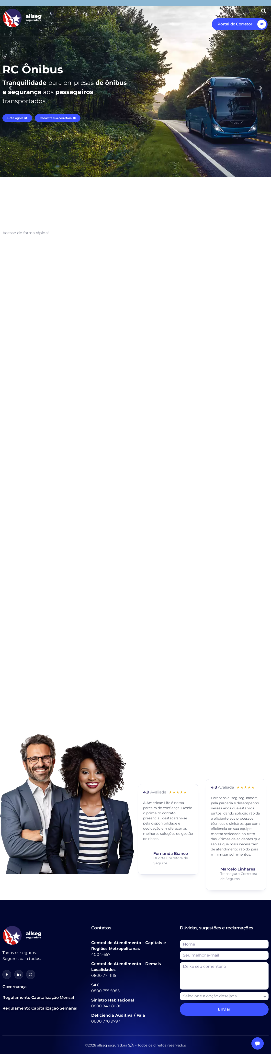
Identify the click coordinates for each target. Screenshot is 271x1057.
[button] (10, 88)
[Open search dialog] (264, 12)
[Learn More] (240, 24)
